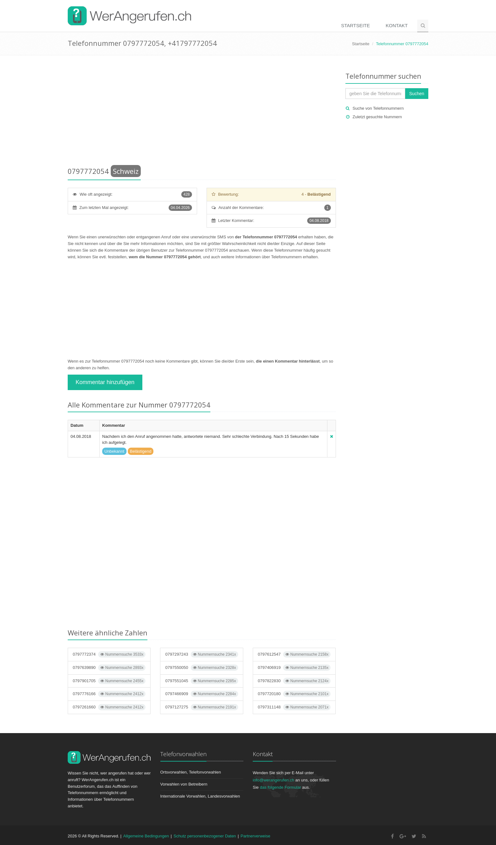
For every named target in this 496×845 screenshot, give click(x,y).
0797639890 (109, 667)
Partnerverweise (255, 836)
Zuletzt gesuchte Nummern (377, 116)
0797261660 (109, 707)
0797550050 (201, 667)
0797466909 (201, 694)
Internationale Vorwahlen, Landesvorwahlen (200, 796)
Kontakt (397, 25)
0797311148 (294, 707)
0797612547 (294, 654)
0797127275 (201, 707)
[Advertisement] (202, 112)
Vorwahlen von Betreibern (184, 784)
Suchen (416, 93)
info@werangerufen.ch (273, 780)
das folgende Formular (280, 787)
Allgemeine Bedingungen (146, 836)
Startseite (355, 25)
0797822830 (294, 681)
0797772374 (109, 654)
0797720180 (294, 694)
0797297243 (201, 654)
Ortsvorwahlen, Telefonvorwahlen (190, 772)
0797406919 (294, 667)
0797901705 (109, 681)
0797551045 (201, 681)
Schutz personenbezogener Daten (205, 836)
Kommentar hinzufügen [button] (105, 382)
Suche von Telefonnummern (378, 108)
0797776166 (109, 694)
